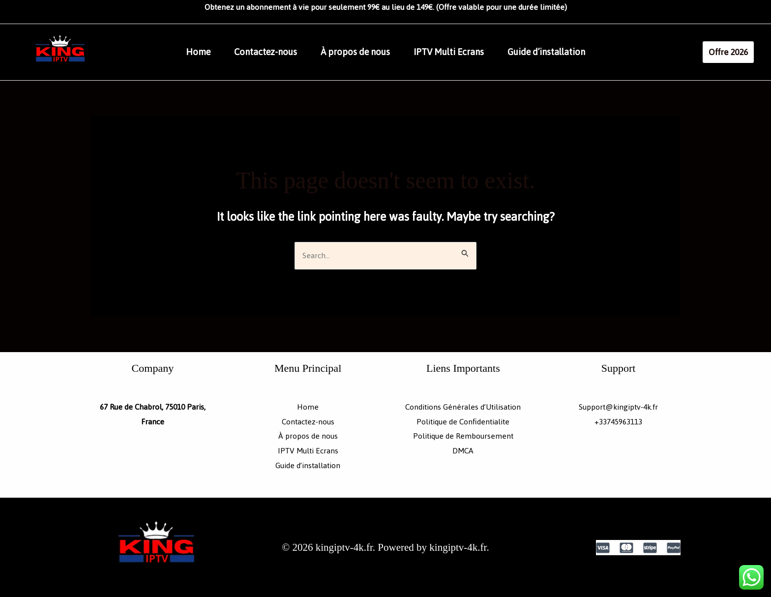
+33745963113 (618, 421)
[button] (728, 52)
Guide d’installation (546, 52)
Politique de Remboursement (463, 436)
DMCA (463, 450)
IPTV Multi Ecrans (449, 52)
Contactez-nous (265, 52)
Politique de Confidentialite (462, 421)
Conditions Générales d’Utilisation (463, 407)
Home (198, 52)
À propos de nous (355, 52)
